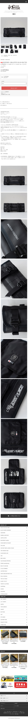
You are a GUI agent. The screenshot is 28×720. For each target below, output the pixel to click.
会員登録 (16, 703)
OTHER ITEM (6, 56)
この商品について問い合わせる (6, 103)
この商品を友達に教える (5, 101)
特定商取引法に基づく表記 (5, 94)
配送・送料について (16, 711)
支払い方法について (10, 711)
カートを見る (17, 705)
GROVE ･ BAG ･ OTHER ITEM (12, 55)
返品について (3, 93)
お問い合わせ (3, 708)
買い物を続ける (3, 105)
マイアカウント (3, 703)
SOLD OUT (14, 88)
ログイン (2, 705)
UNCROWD (5, 55)
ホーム (2, 55)
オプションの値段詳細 (5, 91)
